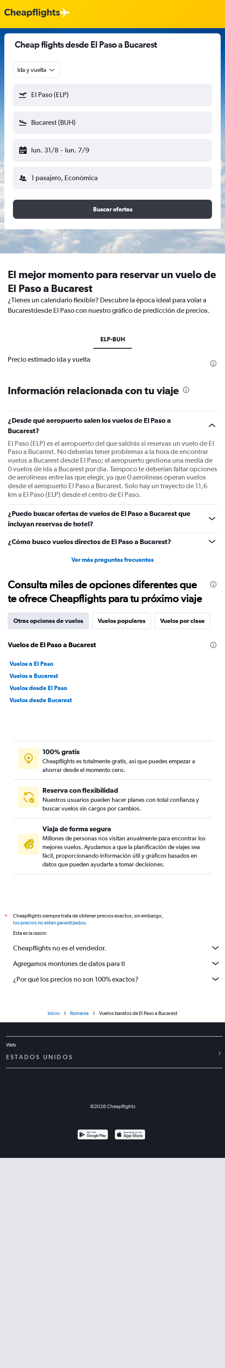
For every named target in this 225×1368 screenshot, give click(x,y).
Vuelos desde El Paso (38, 687)
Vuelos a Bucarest (34, 675)
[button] (112, 95)
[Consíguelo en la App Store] (130, 1135)
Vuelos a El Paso (31, 663)
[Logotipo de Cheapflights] (32, 13)
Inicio (54, 1013)
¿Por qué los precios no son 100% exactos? (117, 979)
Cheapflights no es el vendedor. (117, 948)
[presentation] (213, 363)
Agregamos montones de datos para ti (117, 963)
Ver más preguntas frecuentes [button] (112, 559)
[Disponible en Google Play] (92, 1135)
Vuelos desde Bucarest (41, 700)
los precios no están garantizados (49, 923)
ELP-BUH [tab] (112, 339)
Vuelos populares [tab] (121, 620)
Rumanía (79, 1013)
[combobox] (36, 69)
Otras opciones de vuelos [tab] (48, 620)
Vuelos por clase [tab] (182, 620)
